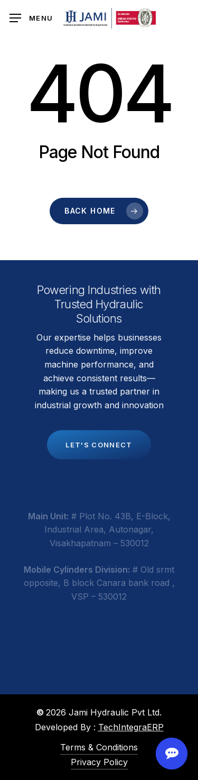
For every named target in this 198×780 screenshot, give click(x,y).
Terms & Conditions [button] (99, 747)
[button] (31, 18)
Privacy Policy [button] (99, 762)
